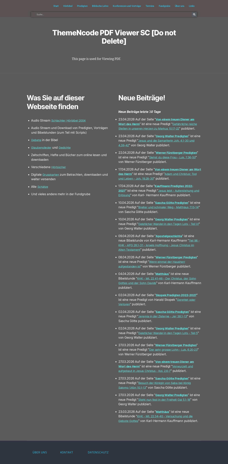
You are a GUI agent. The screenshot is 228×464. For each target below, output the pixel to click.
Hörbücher (59, 167)
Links (192, 6)
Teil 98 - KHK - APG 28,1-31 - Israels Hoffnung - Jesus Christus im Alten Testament (159, 245)
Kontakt (66, 452)
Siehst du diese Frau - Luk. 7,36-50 (174, 157)
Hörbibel (67, 6)
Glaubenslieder (41, 147)
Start (56, 6)
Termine (150, 6)
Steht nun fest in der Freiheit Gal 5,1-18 (172, 399)
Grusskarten (51, 174)
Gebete (36, 140)
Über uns (179, 6)
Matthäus (162, 274)
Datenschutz (98, 452)
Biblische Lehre (100, 6)
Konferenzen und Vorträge (127, 6)
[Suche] (194, 14)
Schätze (43, 187)
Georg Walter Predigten (173, 136)
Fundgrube (164, 6)
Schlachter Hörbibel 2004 (69, 120)
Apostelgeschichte (170, 236)
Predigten (82, 6)
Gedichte (65, 147)
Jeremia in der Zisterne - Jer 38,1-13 (170, 316)
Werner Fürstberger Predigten (178, 152)
